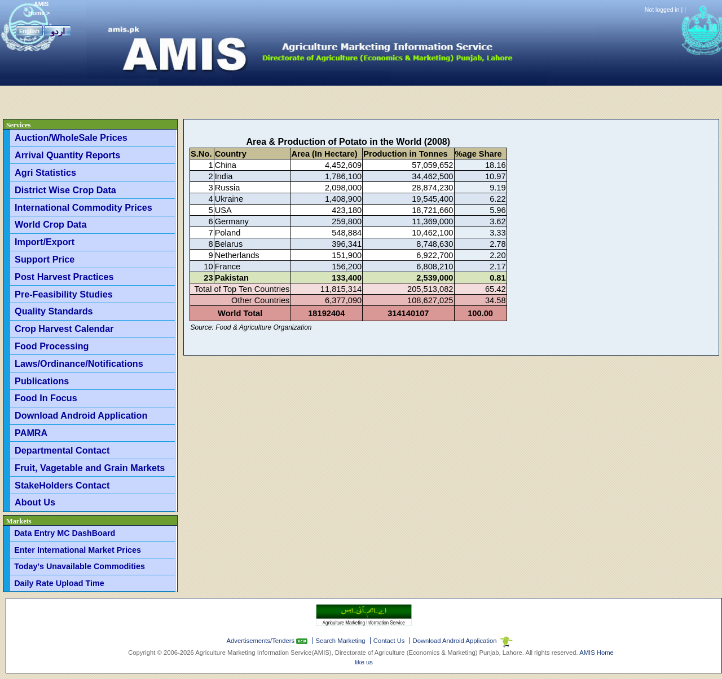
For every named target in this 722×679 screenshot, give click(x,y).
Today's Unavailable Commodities (79, 566)
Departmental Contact (62, 450)
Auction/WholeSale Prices (71, 137)
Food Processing (52, 346)
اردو (58, 31)
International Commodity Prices (83, 207)
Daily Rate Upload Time (59, 583)
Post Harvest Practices (64, 277)
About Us (35, 502)
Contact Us (389, 640)
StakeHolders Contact (62, 485)
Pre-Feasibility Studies (64, 294)
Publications (42, 381)
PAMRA (31, 433)
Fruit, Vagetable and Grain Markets (90, 468)
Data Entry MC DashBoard (64, 533)
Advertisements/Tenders (262, 640)
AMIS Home (596, 652)
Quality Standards (54, 311)
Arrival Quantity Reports (67, 155)
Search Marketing (340, 640)
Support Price (44, 259)
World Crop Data (50, 224)
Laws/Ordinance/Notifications (79, 363)
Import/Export (44, 242)
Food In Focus (46, 398)
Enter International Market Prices (77, 549)
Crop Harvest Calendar (64, 328)
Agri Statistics (45, 172)
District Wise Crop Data (65, 190)
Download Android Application (81, 415)
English (29, 31)
